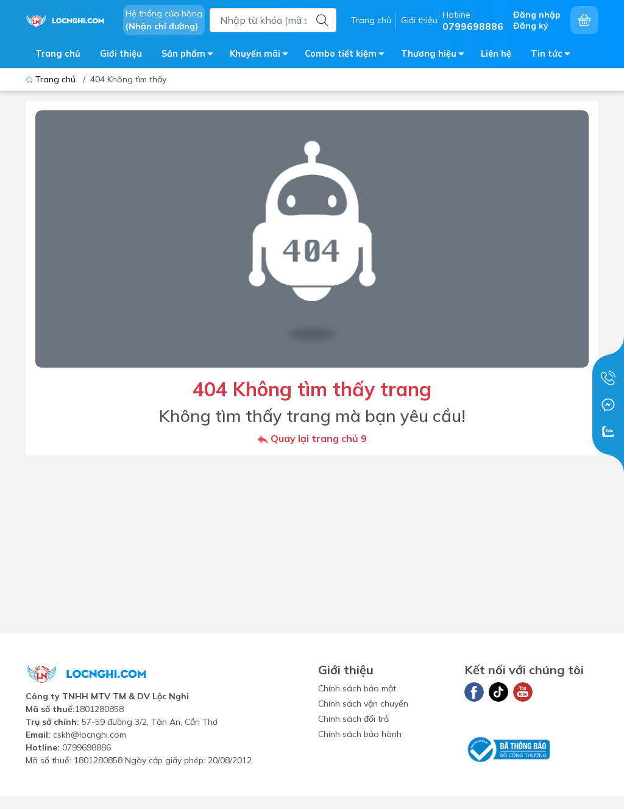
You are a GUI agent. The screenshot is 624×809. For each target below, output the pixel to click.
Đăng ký (530, 25)
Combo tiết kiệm (348, 55)
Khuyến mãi (262, 55)
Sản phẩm (190, 55)
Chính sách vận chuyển (363, 703)
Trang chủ (371, 20)
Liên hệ (496, 53)
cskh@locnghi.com (89, 734)
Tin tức (554, 55)
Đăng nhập (537, 14)
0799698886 (86, 747)
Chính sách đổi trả (353, 718)
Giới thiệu (419, 20)
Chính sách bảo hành (360, 734)
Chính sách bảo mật (357, 688)
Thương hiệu (436, 55)
